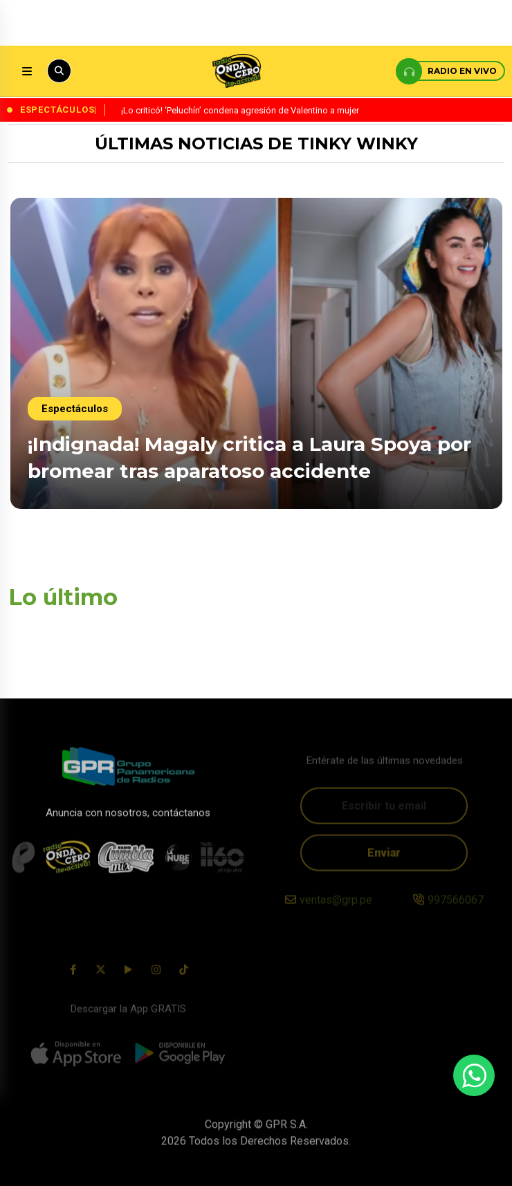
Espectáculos (75, 408)
